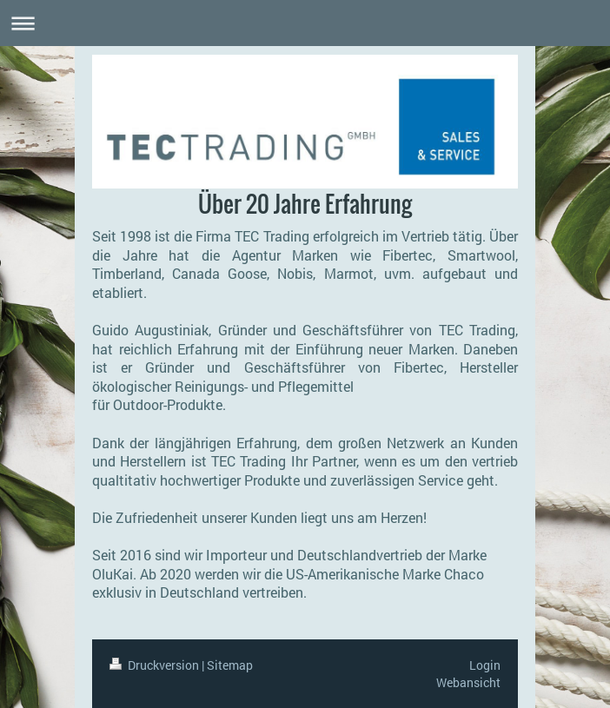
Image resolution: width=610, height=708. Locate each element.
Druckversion (155, 665)
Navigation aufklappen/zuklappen (305, 23)
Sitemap (230, 665)
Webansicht (468, 682)
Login (485, 665)
